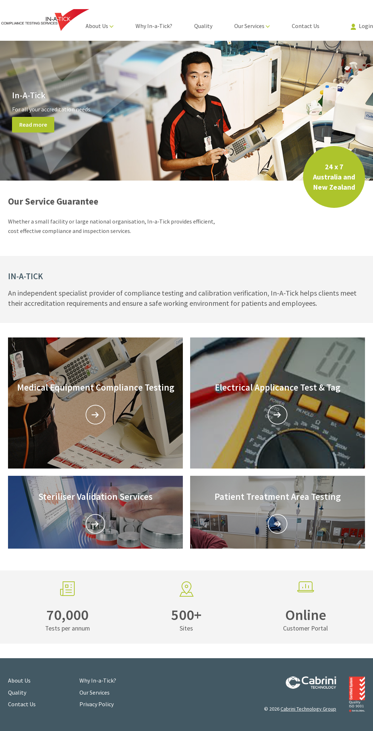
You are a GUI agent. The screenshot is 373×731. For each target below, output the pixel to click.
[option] (186, 111)
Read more (33, 124)
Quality (203, 25)
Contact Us (305, 25)
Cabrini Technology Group (308, 709)
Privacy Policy (96, 704)
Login (362, 25)
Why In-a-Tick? (154, 25)
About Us (100, 25)
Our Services (252, 25)
